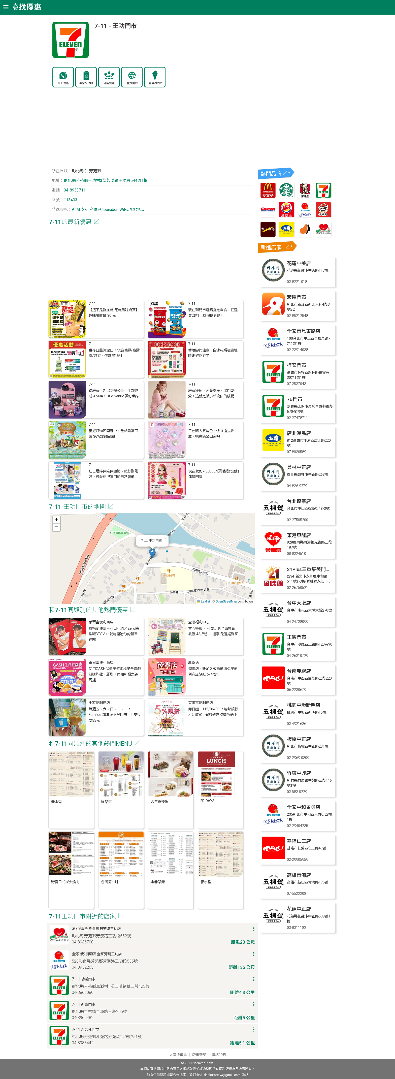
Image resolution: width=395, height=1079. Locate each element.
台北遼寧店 (299, 501)
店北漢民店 (299, 433)
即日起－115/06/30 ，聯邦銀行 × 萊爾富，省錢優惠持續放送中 (213, 712)
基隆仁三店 (299, 841)
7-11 (92, 304)
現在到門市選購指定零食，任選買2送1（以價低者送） (213, 313)
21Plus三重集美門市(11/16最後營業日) (329, 569)
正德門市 (296, 637)
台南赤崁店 (299, 671)
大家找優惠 (178, 1055)
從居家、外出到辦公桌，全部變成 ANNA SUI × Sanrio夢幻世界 (114, 393)
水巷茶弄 (158, 882)
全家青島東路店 (303, 331)
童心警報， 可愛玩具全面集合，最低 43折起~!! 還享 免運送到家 (213, 631)
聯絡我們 (219, 1055)
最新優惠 (63, 83)
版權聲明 (199, 1055)
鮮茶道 (106, 802)
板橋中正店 (299, 739)
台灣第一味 (110, 882)
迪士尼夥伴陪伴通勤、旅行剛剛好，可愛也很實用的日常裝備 (113, 474)
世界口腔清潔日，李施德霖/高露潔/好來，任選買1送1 (114, 353)
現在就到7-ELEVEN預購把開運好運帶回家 (213, 474)
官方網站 (132, 83)
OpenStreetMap (226, 601)
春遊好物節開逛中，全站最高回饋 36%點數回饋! (113, 434)
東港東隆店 (299, 535)
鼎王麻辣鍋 (159, 802)
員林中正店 (299, 467)
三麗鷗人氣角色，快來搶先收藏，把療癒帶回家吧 (211, 434)
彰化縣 (78, 171)
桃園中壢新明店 (303, 705)
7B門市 (294, 399)
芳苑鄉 (95, 171)
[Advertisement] (152, 129)
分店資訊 (109, 83)
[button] (152, 553)
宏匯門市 (296, 297)
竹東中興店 (299, 773)
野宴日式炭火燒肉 (65, 882)
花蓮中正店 (299, 909)
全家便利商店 (99, 703)
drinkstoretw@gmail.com (222, 1075)
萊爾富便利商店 (101, 622)
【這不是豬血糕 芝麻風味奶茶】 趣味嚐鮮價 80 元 (114, 313)
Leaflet (203, 601)
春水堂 (56, 802)
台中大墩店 (299, 603)
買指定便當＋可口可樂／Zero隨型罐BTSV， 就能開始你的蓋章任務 (114, 634)
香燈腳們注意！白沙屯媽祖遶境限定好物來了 (213, 353)
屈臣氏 (193, 662)
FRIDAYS (208, 801)
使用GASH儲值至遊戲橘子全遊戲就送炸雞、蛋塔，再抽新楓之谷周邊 (115, 674)
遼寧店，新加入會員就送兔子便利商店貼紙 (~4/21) (213, 672)
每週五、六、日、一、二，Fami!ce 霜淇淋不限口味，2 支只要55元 (115, 715)
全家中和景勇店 (303, 807)
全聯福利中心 (198, 622)
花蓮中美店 (299, 263)
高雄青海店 (299, 875)
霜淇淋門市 (155, 83)
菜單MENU (86, 83)
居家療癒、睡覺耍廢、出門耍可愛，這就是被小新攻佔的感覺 (213, 393)
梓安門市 (296, 365)
